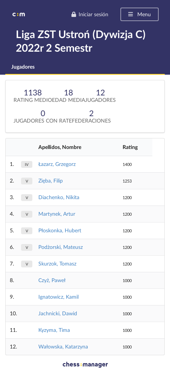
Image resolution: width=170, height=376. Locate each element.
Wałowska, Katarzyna (63, 346)
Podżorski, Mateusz (60, 247)
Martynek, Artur (56, 213)
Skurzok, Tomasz (57, 263)
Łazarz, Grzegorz (57, 164)
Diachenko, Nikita (58, 197)
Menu (139, 14)
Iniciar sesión (90, 14)
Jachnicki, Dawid (57, 313)
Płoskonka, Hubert (59, 230)
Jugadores (23, 66)
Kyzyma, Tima (54, 330)
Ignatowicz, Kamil (58, 296)
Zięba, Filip (50, 180)
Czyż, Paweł (51, 280)
